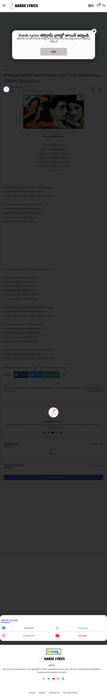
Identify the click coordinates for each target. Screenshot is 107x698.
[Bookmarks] (98, 5)
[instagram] (58, 679)
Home (32, 692)
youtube (82, 635)
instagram (29, 635)
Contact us (54, 692)
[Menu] (4, 5)
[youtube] (53, 679)
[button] (91, 5)
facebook (29, 628)
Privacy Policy (70, 692)
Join (53, 51)
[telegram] (63, 679)
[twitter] (49, 679)
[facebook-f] (44, 679)
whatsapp (82, 628)
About (42, 692)
